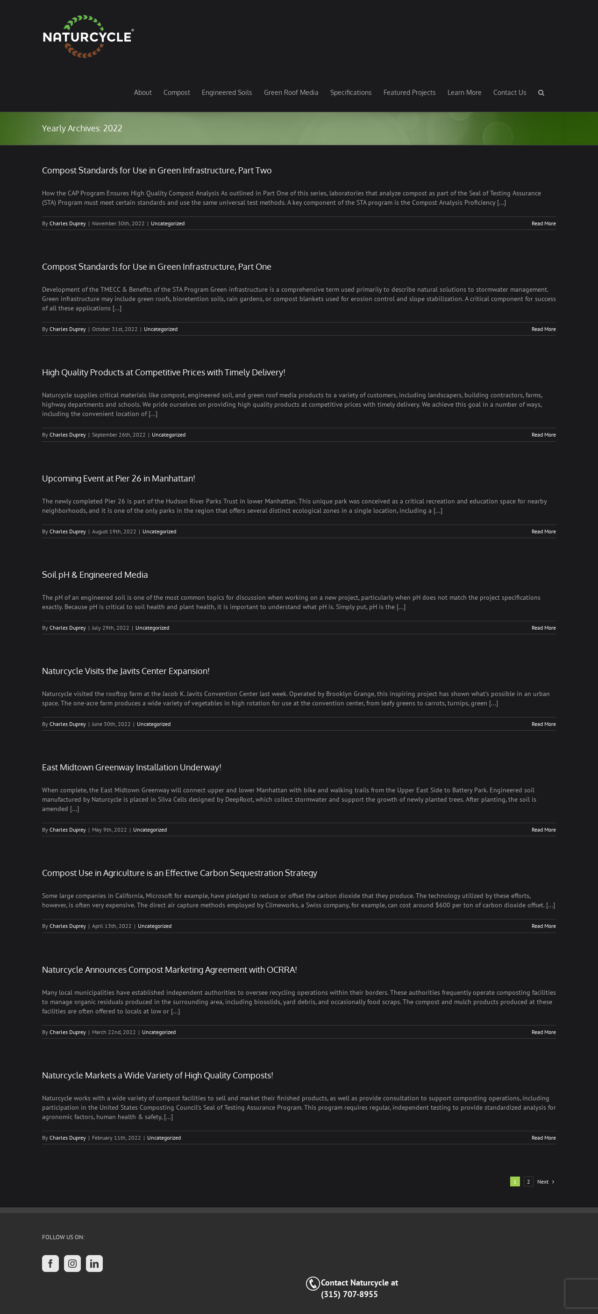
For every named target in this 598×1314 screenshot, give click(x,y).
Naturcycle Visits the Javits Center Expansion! (126, 671)
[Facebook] (50, 1263)
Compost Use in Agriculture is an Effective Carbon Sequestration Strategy (179, 873)
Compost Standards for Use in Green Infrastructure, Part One (156, 266)
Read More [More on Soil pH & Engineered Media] (544, 627)
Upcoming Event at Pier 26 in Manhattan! (118, 478)
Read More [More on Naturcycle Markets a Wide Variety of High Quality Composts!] (544, 1137)
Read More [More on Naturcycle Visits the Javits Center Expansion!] (544, 723)
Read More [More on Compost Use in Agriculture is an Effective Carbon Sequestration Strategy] (544, 925)
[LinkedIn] (94, 1263)
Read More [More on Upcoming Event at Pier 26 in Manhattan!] (544, 531)
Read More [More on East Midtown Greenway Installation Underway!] (544, 829)
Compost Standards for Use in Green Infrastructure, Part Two (157, 170)
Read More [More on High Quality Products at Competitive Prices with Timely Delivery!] (544, 434)
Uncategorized (168, 223)
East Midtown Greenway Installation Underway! (131, 767)
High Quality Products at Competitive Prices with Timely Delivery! (163, 372)
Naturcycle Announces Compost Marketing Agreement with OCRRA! (169, 969)
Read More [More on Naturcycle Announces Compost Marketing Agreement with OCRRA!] (544, 1031)
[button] (541, 92)
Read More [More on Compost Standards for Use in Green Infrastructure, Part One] (544, 328)
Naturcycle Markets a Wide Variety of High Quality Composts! (157, 1075)
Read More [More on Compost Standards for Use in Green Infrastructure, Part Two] (544, 223)
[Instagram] (72, 1263)
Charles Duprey (68, 223)
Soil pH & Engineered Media (95, 574)
